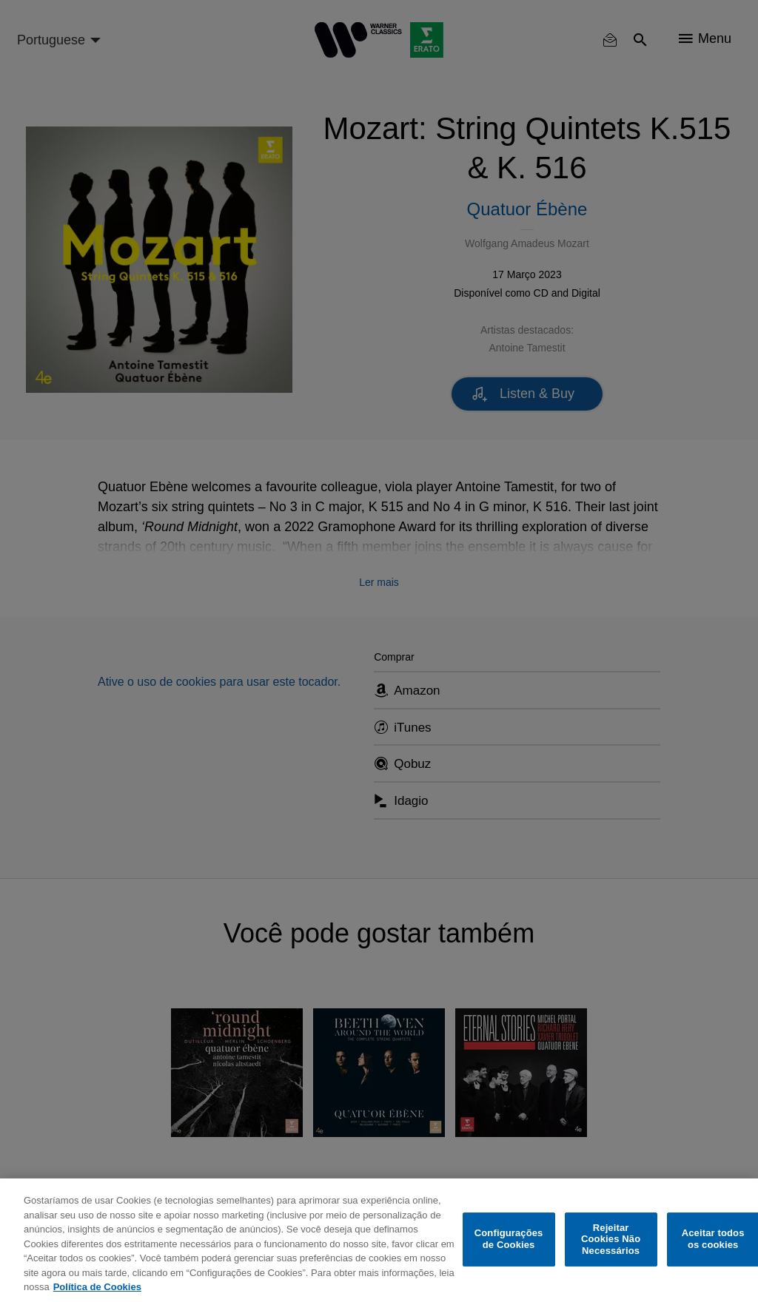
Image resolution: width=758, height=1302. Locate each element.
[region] (379, 1240)
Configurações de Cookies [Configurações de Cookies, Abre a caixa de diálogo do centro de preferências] (508, 1239)
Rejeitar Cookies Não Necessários (610, 1239)
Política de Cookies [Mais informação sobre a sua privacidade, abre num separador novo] (97, 1286)
